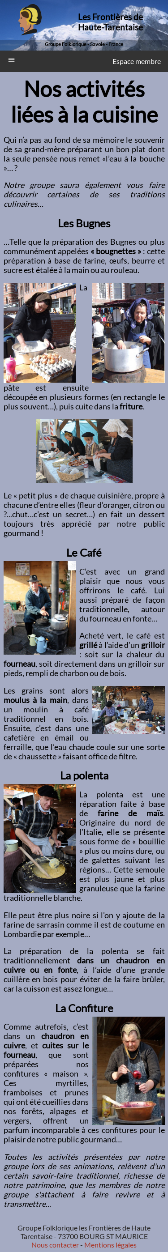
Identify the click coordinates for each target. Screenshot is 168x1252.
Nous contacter (55, 1244)
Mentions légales (110, 1244)
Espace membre (136, 61)
